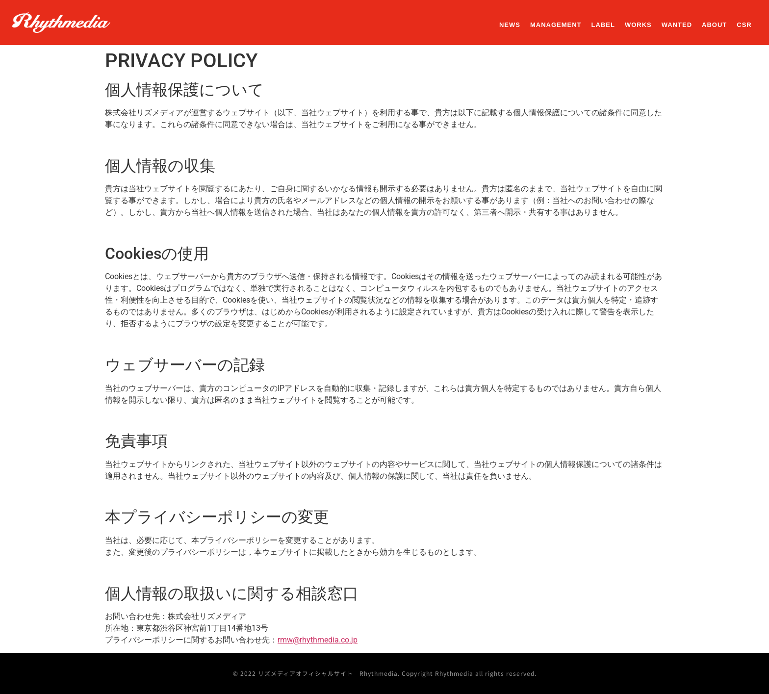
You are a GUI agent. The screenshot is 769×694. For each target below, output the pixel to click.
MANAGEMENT (556, 24)
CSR (744, 24)
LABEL (603, 24)
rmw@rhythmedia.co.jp (318, 639)
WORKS (638, 24)
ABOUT (714, 24)
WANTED (677, 24)
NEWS (509, 24)
